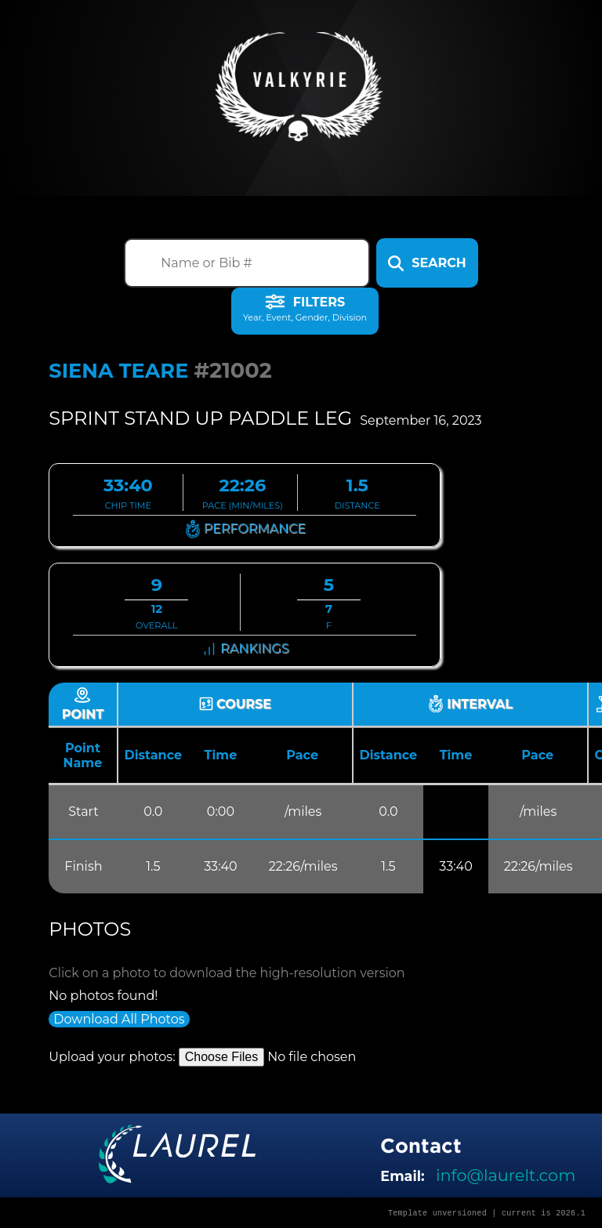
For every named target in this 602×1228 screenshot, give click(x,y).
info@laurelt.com (505, 1175)
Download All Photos (118, 1019)
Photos (90, 929)
